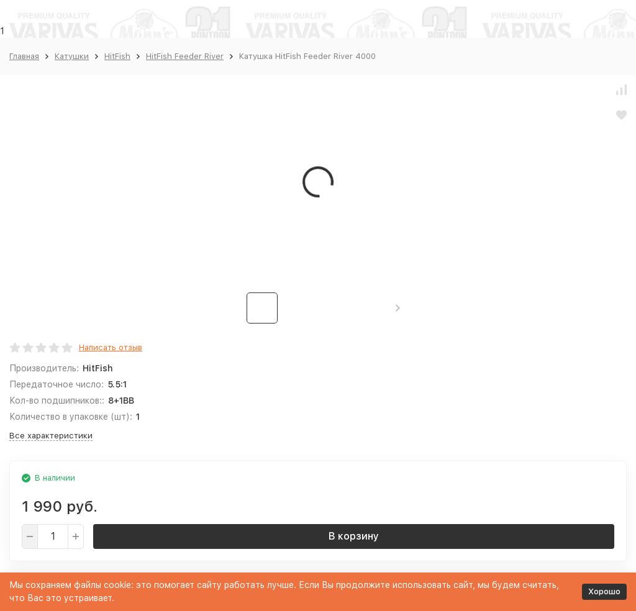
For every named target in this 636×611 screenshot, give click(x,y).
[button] (398, 308)
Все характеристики (51, 435)
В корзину (354, 536)
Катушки (72, 56)
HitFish (117, 56)
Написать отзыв (110, 347)
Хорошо (604, 591)
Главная (24, 56)
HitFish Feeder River (185, 56)
